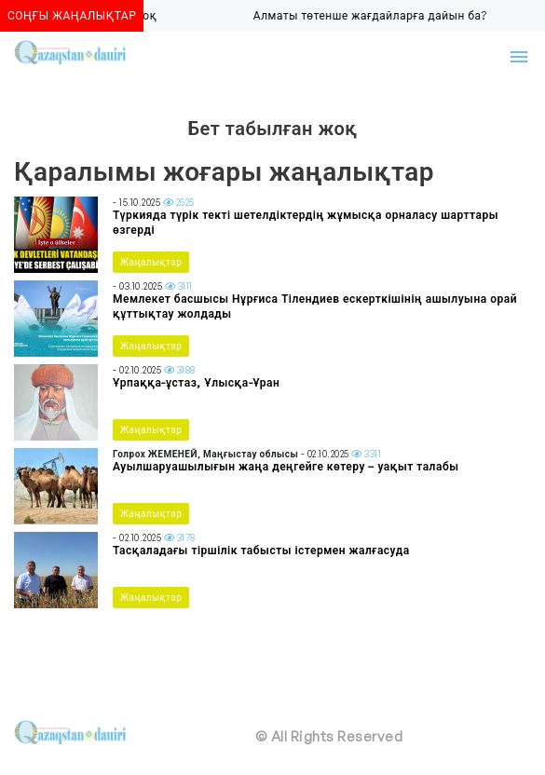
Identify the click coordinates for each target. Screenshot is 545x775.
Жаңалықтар (151, 261)
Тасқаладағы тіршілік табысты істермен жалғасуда (261, 550)
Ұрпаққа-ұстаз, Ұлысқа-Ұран (196, 382)
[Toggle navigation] (519, 57)
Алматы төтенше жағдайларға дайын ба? (373, 15)
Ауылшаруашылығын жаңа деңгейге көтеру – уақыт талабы (286, 466)
